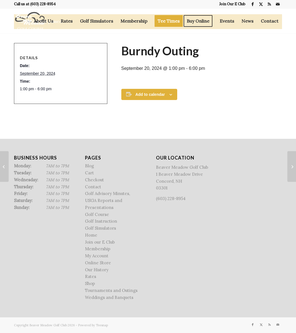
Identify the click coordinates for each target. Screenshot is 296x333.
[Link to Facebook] (252, 4)
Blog (89, 165)
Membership (97, 248)
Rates (90, 276)
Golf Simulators (100, 228)
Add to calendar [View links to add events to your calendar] (150, 94)
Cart (89, 172)
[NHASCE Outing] (4, 166)
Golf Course (97, 214)
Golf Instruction (101, 221)
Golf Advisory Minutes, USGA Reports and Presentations (107, 200)
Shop (90, 283)
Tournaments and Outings (111, 290)
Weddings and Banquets (109, 297)
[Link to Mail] (278, 4)
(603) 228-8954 (43, 4)
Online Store (98, 262)
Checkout (94, 179)
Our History (96, 269)
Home (91, 235)
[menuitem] (230, 4)
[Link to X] (261, 4)
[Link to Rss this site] (269, 4)
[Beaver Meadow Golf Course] (30, 21)
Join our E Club (100, 242)
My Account (96, 255)
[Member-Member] (291, 166)
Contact (93, 186)
